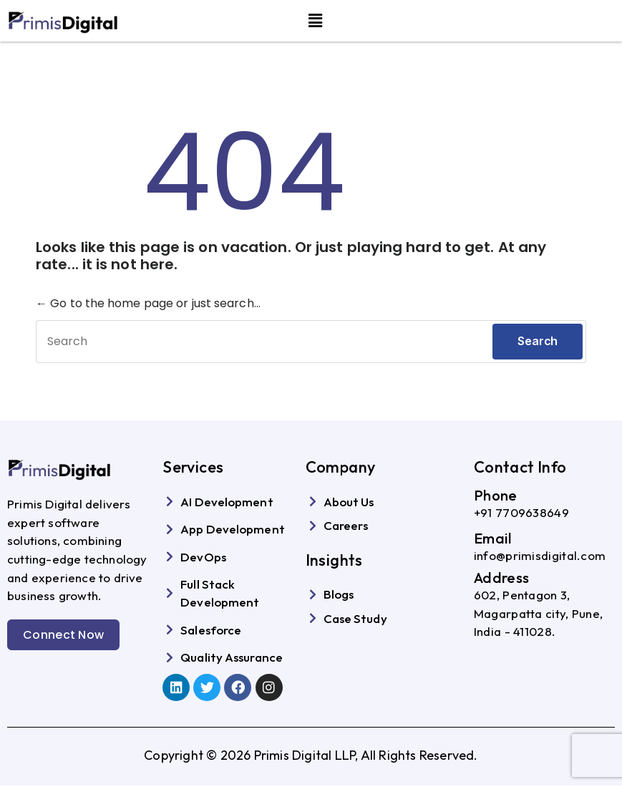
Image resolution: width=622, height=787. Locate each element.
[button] (315, 20)
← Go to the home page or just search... (148, 303)
